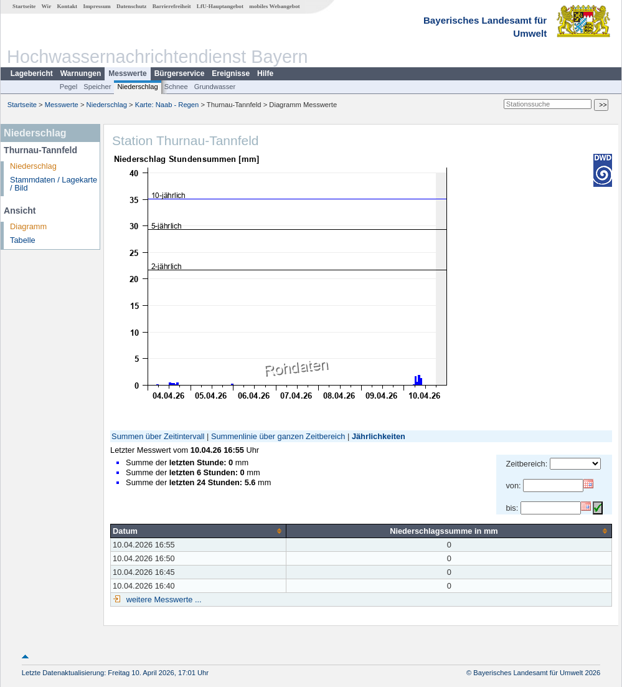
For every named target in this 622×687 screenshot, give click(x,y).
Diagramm (28, 226)
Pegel (69, 86)
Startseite (23, 6)
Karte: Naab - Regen (167, 104)
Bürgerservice (179, 73)
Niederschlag (137, 86)
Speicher (97, 86)
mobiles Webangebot (274, 6)
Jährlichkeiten (378, 436)
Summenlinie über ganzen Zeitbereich (278, 436)
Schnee (176, 86)
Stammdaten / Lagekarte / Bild (53, 183)
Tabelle (22, 240)
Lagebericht (32, 73)
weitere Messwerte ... (162, 599)
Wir (47, 6)
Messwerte (127, 73)
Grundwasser (215, 86)
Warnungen (80, 73)
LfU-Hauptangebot (220, 6)
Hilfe (265, 73)
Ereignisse (231, 73)
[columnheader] (198, 531)
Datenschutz (131, 6)
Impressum (96, 6)
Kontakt (67, 6)
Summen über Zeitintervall (157, 436)
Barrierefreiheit (172, 6)
